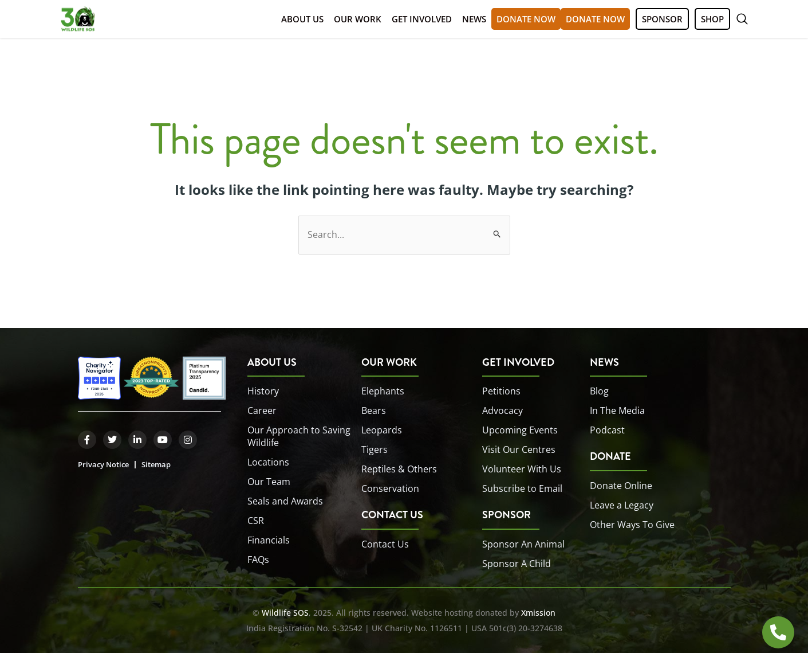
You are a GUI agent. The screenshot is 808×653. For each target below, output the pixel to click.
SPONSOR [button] (662, 19)
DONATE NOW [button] (525, 19)
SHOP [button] (712, 19)
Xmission (538, 612)
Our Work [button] (357, 19)
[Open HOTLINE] (778, 632)
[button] (742, 19)
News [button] (474, 19)
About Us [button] (302, 19)
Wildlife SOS (285, 612)
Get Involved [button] (422, 19)
